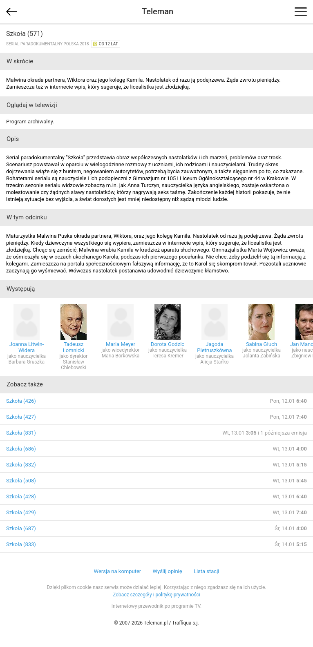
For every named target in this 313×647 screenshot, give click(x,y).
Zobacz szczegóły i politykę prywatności (156, 595)
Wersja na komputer (117, 571)
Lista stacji (206, 571)
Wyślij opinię (167, 571)
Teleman (157, 11)
